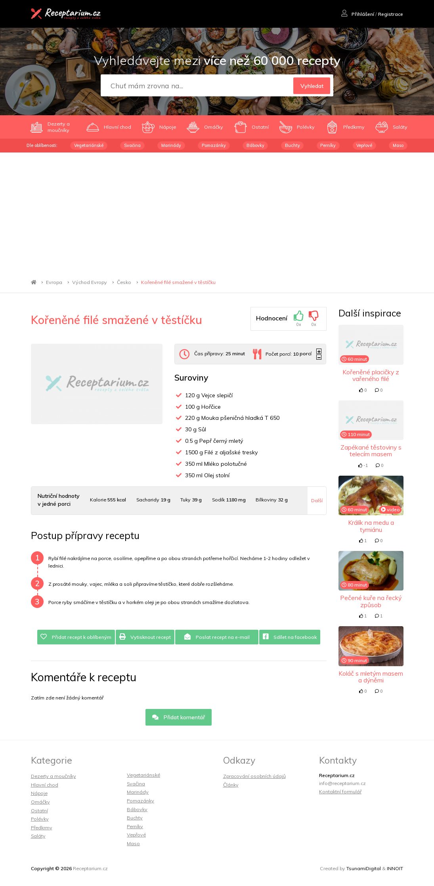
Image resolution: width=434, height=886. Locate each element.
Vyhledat (311, 85)
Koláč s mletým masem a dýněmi (370, 676)
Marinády (171, 145)
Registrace (390, 14)
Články (231, 785)
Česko (124, 282)
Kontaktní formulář (340, 792)
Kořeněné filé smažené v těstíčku (178, 282)
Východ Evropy (89, 282)
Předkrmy (41, 828)
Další (317, 500)
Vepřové (364, 145)
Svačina (132, 145)
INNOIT (395, 868)
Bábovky (255, 145)
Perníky (328, 145)
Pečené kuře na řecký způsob (370, 601)
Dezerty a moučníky (53, 776)
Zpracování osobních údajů (254, 776)
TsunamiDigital (363, 868)
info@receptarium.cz (342, 783)
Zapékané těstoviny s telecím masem (370, 450)
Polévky (40, 819)
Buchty (292, 145)
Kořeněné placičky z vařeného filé (370, 375)
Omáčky (40, 802)
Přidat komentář (178, 717)
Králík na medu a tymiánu (371, 525)
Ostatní (39, 811)
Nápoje (39, 793)
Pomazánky (214, 145)
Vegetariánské (88, 145)
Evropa (54, 282)
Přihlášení (358, 14)
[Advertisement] (217, 211)
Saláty (38, 836)
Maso (398, 145)
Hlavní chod (44, 785)
